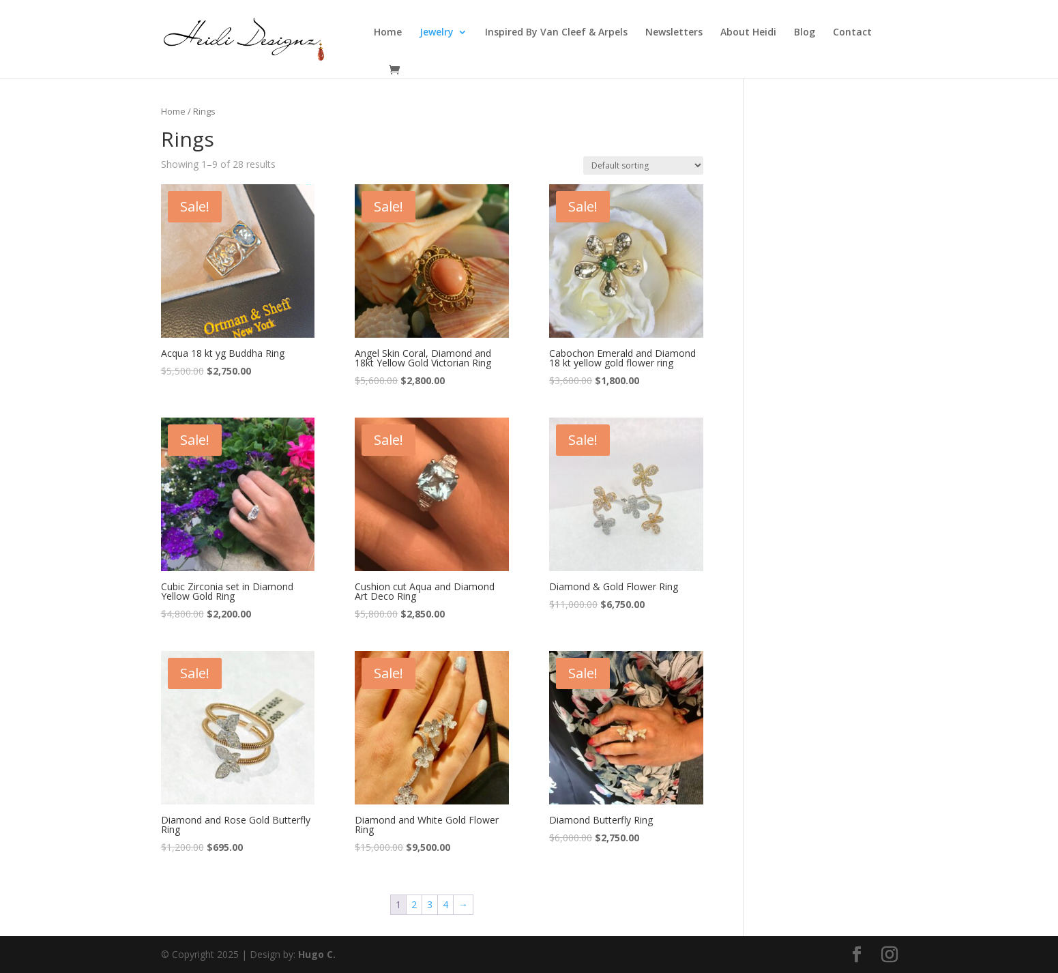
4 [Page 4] (445, 904)
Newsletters (674, 32)
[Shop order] (643, 165)
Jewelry (437, 32)
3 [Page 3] (429, 904)
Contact (852, 32)
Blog (804, 32)
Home (388, 32)
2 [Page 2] (414, 904)
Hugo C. (317, 954)
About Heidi (748, 32)
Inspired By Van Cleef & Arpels (556, 32)
